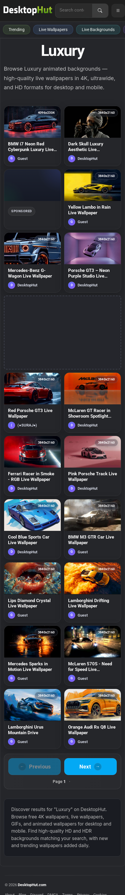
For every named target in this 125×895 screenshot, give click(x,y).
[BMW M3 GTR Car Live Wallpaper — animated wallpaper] (92, 529)
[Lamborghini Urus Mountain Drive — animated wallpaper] (32, 719)
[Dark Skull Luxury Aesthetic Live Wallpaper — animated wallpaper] (92, 136)
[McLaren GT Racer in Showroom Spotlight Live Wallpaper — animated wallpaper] (92, 402)
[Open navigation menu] (118, 10)
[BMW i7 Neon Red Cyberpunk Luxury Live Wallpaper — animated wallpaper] (32, 136)
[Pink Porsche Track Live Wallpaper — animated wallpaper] (92, 466)
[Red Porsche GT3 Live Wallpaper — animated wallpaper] (32, 402)
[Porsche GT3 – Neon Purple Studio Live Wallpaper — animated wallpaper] (92, 262)
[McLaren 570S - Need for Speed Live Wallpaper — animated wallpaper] (92, 655)
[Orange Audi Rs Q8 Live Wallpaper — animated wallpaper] (92, 719)
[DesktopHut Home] (28, 10)
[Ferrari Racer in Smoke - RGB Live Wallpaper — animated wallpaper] (32, 466)
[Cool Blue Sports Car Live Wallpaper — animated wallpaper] (32, 529)
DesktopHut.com (32, 885)
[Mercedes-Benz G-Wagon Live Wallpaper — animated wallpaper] (32, 262)
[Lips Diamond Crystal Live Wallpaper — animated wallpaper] (32, 592)
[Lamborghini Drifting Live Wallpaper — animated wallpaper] (92, 592)
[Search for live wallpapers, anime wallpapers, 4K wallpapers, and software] (73, 10)
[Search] (100, 10)
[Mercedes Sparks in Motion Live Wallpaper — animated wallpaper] (32, 655)
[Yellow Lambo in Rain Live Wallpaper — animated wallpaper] (92, 199)
